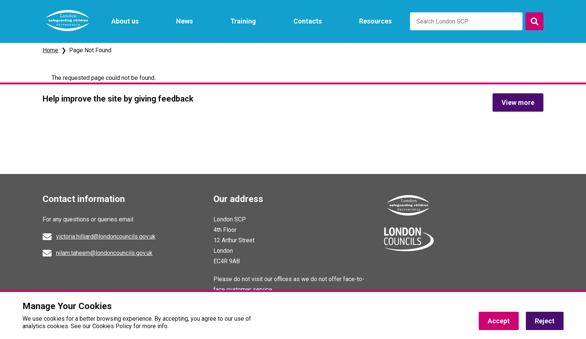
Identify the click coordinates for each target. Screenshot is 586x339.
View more (518, 102)
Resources (375, 21)
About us (125, 21)
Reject (545, 321)
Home (50, 50)
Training (243, 21)
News (184, 21)
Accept (499, 321)
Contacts (307, 21)
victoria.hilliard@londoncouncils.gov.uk (105, 236)
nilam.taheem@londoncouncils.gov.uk (104, 252)
